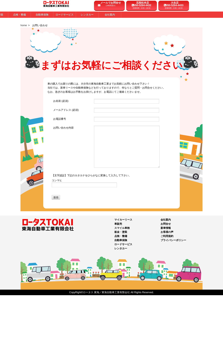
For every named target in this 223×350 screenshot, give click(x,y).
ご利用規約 (167, 291)
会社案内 (166, 274)
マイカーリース (123, 274)
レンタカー (120, 303)
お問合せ (166, 278)
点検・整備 (120, 291)
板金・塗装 (120, 286)
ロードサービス (123, 299)
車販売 (118, 278)
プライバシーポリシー (173, 295)
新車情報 (166, 282)
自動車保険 (120, 295)
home (23, 80)
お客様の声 (167, 286)
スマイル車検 (122, 282)
